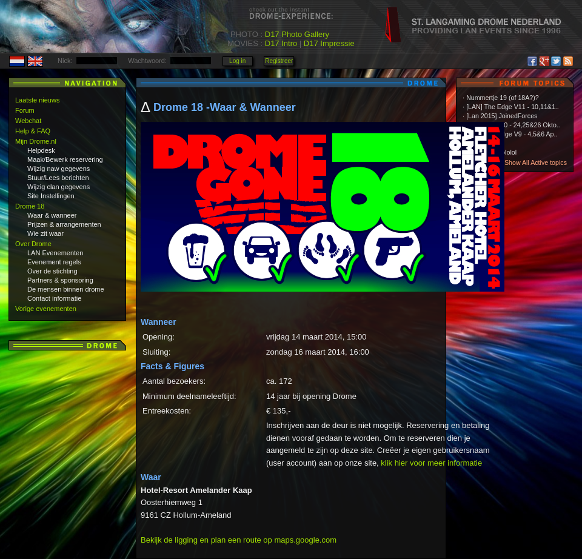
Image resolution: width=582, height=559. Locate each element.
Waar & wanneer (52, 215)
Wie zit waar (45, 233)
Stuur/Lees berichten (58, 177)
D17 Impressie (329, 43)
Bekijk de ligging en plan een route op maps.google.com (238, 539)
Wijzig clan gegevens (58, 186)
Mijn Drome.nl (35, 141)
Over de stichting (52, 271)
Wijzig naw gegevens (58, 168)
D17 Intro (281, 43)
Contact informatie (54, 298)
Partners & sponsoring (60, 280)
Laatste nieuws (37, 100)
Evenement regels (54, 262)
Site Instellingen (51, 195)
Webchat (28, 120)
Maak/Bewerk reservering (65, 159)
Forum (25, 110)
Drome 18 (29, 206)
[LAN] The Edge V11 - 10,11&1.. (512, 106)
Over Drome (33, 243)
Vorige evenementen (45, 308)
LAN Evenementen (55, 252)
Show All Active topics (535, 162)
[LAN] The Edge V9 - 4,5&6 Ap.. (511, 134)
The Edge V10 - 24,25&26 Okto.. (513, 125)
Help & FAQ (32, 131)
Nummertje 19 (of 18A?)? (502, 97)
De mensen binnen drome (65, 289)
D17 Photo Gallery (297, 34)
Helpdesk (41, 150)
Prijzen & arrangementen (64, 224)
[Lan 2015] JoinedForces (501, 115)
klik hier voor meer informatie (431, 462)
